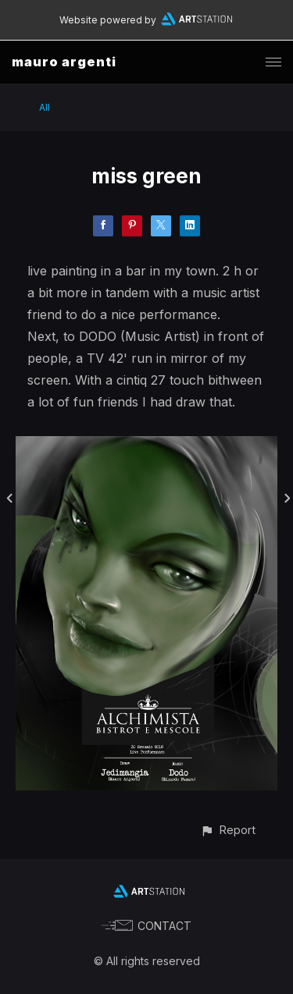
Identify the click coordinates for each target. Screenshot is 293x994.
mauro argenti (64, 61)
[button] (228, 830)
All (44, 107)
